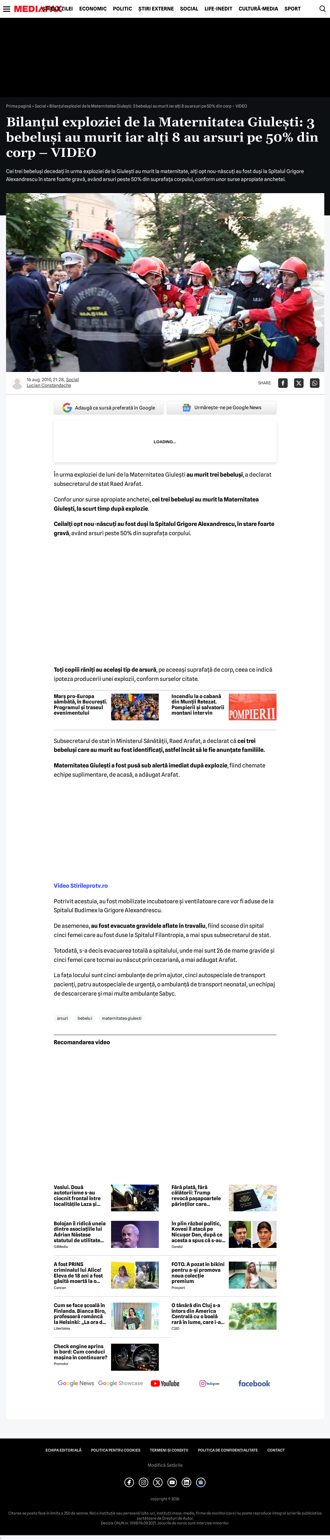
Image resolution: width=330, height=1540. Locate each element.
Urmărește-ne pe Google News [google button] (222, 407)
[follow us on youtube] (165, 1384)
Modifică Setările (165, 1465)
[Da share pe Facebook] (283, 383)
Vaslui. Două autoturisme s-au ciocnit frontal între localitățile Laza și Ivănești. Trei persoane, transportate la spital (79, 1196)
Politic (122, 8)
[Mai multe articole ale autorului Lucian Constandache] (17, 383)
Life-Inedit (218, 8)
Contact (276, 1450)
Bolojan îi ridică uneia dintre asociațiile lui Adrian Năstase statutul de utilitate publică (80, 1232)
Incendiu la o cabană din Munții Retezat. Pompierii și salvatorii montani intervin (198, 705)
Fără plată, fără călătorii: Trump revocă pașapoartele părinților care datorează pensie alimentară (196, 1196)
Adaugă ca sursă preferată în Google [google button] (108, 408)
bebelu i (85, 1018)
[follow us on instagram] (209, 1384)
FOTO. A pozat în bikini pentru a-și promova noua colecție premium (198, 1273)
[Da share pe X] (299, 383)
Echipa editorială (63, 1450)
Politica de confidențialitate (228, 1450)
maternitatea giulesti (122, 1018)
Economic (93, 8)
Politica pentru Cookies (115, 1450)
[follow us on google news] (76, 1384)
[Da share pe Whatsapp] (314, 383)
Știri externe (156, 8)
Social (189, 8)
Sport (292, 8)
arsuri (62, 1018)
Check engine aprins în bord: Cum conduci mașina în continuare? (80, 1352)
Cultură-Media (258, 8)
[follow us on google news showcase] (120, 1384)
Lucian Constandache (49, 385)
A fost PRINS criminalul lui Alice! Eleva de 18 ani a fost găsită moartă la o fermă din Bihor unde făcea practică (79, 1273)
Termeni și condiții (169, 1450)
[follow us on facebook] (254, 1384)
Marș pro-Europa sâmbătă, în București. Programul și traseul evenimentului (80, 705)
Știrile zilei (57, 8)
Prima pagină (18, 105)
